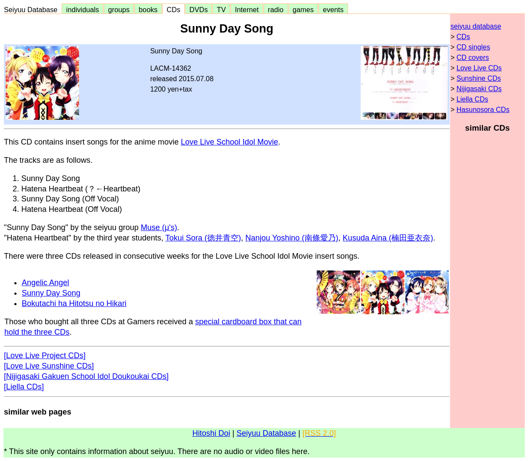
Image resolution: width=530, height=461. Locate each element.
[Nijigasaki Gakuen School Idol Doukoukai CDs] (86, 376)
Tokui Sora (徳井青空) (203, 238)
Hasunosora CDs (483, 109)
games (303, 9)
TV (221, 9)
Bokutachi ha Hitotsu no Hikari (74, 303)
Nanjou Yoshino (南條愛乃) (291, 238)
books (148, 9)
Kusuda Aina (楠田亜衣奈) (388, 238)
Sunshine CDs (479, 78)
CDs (173, 9)
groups (119, 9)
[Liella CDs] (24, 386)
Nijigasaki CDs (479, 88)
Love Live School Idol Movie (229, 142)
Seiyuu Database (32, 9)
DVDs (199, 9)
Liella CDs (472, 99)
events (333, 9)
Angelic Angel (45, 282)
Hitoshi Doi (211, 433)
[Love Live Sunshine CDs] (49, 366)
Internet (247, 9)
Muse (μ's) (159, 227)
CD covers (473, 57)
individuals (82, 9)
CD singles (473, 47)
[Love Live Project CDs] (45, 355)
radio (276, 9)
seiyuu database (475, 26)
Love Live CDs (479, 68)
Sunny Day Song (51, 293)
